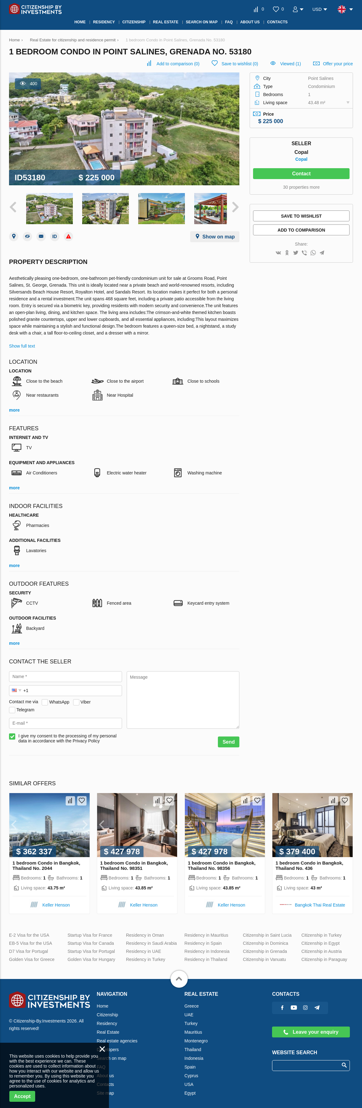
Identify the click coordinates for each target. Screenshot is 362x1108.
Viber (86, 698)
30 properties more (301, 187)
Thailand (193, 1046)
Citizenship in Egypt (320, 940)
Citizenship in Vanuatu (264, 956)
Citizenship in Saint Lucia (267, 932)
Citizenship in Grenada (265, 948)
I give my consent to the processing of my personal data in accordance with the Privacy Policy (67, 735)
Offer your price (338, 63)
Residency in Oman (145, 932)
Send (229, 738)
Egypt (190, 1089)
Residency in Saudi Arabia (151, 940)
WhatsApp (59, 698)
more (14, 406)
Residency (107, 1020)
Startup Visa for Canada (91, 940)
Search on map (111, 1055)
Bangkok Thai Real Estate (320, 901)
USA (189, 1081)
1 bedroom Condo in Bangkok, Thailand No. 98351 (134, 862)
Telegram (25, 706)
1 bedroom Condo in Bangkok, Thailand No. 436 (309, 862)
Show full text (22, 342)
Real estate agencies (117, 1037)
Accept (22, 1096)
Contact (301, 173)
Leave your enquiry (311, 1029)
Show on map (218, 233)
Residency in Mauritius (206, 932)
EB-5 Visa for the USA (30, 940)
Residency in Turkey (145, 956)
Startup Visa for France (90, 932)
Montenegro (196, 1037)
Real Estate (108, 1029)
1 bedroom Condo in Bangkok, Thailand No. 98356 (222, 862)
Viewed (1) (290, 63)
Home (102, 1002)
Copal (301, 159)
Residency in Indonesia (207, 948)
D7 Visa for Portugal (28, 948)
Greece (192, 1002)
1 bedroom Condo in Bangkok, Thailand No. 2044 (46, 862)
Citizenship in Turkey (321, 932)
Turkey (191, 1020)
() (178, 63)
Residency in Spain (203, 940)
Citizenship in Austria (321, 948)
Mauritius (193, 1029)
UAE (189, 1011)
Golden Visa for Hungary (91, 956)
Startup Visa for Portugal (91, 948)
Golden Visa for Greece (31, 956)
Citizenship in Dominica (265, 940)
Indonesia (194, 1055)
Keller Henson (56, 901)
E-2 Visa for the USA (29, 932)
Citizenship (107, 1011)
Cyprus (191, 1072)
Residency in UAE (143, 948)
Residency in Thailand (206, 956)
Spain (190, 1063)
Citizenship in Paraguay (324, 956)
